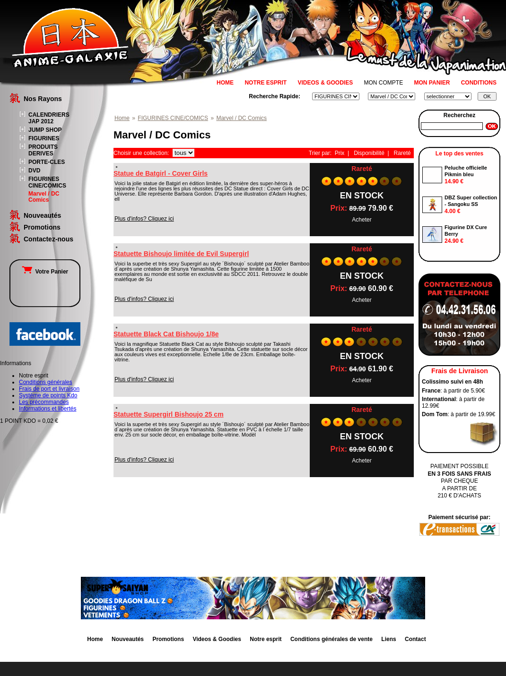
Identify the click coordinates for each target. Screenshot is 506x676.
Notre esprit (265, 639)
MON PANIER (432, 82)
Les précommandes (44, 402)
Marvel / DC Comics (43, 196)
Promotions (42, 227)
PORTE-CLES (46, 162)
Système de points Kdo (48, 395)
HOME (225, 82)
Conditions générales (45, 382)
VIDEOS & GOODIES (325, 82)
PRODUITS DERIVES (43, 150)
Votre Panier (45, 271)
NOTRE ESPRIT (265, 82)
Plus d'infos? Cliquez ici (144, 218)
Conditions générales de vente (331, 639)
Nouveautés (42, 215)
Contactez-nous (48, 239)
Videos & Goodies (216, 639)
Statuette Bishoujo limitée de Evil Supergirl (181, 253)
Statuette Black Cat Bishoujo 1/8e (166, 334)
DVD (34, 170)
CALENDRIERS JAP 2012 (49, 118)
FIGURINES (43, 138)
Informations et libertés (47, 408)
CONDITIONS (479, 82)
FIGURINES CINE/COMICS (47, 182)
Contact (415, 639)
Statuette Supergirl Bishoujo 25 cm (168, 414)
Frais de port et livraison (49, 388)
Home (122, 118)
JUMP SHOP (44, 130)
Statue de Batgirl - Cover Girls (160, 173)
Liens (388, 639)
